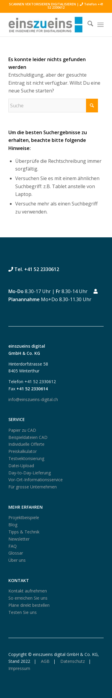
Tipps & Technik (23, 532)
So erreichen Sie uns (27, 598)
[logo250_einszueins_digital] (46, 24)
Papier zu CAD (22, 430)
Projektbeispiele (23, 517)
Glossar (15, 553)
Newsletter (19, 539)
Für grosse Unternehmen (32, 487)
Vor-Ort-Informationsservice (35, 479)
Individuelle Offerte (26, 444)
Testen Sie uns (22, 612)
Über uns (17, 560)
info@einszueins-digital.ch (33, 399)
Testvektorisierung (26, 458)
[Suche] (87, 24)
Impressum (19, 668)
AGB (45, 661)
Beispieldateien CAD (27, 437)
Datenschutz (72, 661)
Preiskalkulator (22, 451)
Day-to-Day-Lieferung (29, 473)
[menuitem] (87, 24)
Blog (12, 524)
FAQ (12, 546)
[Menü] (100, 24)
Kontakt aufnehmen (27, 591)
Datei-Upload (21, 465)
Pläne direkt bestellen (29, 605)
